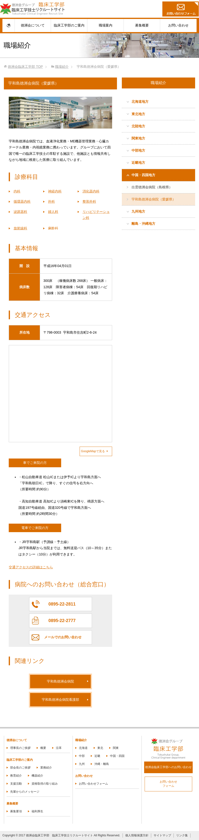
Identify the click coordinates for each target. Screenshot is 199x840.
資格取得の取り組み (45, 783)
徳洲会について (33, 25)
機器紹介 (37, 775)
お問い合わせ (178, 25)
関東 (116, 748)
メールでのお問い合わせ (63, 637)
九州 (82, 764)
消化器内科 (91, 191)
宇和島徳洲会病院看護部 (60, 699)
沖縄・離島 (101, 764)
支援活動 (16, 783)
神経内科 (55, 191)
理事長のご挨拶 (20, 748)
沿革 (59, 748)
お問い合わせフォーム (93, 783)
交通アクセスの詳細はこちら (31, 567)
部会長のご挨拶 (20, 767)
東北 (100, 748)
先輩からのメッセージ (24, 791)
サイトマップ (162, 835)
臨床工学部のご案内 (69, 25)
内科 (17, 191)
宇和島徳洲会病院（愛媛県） (154, 199)
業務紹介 (46, 767)
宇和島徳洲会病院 (60, 681)
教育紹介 (16, 775)
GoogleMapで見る (94, 451)
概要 (43, 748)
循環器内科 (22, 201)
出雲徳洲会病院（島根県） (152, 187)
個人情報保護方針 (137, 835)
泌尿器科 (20, 212)
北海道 (83, 748)
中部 (82, 756)
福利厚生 (37, 811)
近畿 (97, 756)
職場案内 (105, 25)
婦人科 (53, 212)
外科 (51, 201)
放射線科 (20, 228)
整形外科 (89, 201)
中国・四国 (117, 756)
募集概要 (142, 25)
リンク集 (182, 835)
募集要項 (16, 811)
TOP (25, 67)
